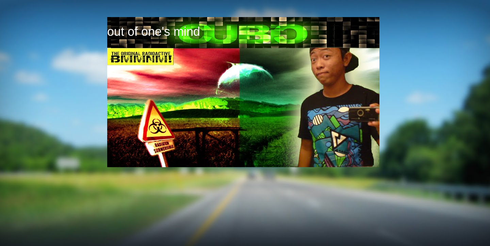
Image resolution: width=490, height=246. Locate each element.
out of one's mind (153, 32)
